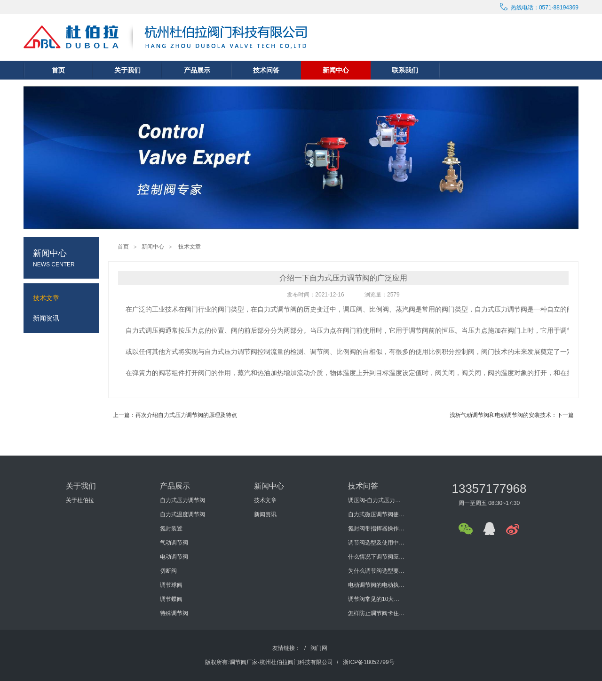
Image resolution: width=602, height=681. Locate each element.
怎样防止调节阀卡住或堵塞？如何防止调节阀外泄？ (376, 613)
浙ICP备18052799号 (368, 662)
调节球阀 (171, 585)
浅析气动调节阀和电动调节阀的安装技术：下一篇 (512, 415)
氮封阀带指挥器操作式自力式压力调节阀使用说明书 (376, 528)
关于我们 (127, 70)
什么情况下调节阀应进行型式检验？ (376, 556)
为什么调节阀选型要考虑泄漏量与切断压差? (376, 571)
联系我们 (405, 70)
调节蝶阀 (171, 599)
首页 (58, 70)
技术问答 (266, 70)
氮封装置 (171, 528)
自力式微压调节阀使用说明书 (376, 514)
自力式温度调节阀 (182, 514)
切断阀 (168, 571)
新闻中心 (336, 70)
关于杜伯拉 (80, 500)
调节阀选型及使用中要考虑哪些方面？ (376, 542)
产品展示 (197, 70)
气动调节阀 (174, 542)
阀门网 (318, 648)
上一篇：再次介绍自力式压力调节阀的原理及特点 (175, 415)
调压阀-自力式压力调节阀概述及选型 (376, 500)
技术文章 (189, 246)
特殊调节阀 (174, 613)
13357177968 (489, 488)
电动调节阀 (174, 556)
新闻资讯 (265, 514)
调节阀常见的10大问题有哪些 (376, 599)
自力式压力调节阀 (182, 500)
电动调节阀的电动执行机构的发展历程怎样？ (376, 585)
